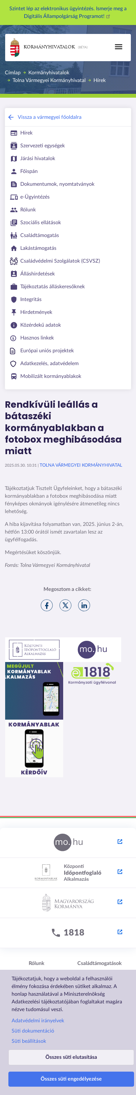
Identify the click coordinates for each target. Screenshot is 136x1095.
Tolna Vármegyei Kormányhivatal (49, 80)
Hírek (99, 80)
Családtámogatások (99, 963)
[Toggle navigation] (119, 46)
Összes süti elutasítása (71, 1057)
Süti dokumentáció (33, 1031)
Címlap (13, 72)
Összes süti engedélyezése (71, 1079)
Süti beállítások (29, 1041)
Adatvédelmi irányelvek (38, 1020)
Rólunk (36, 963)
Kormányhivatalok (42, 47)
